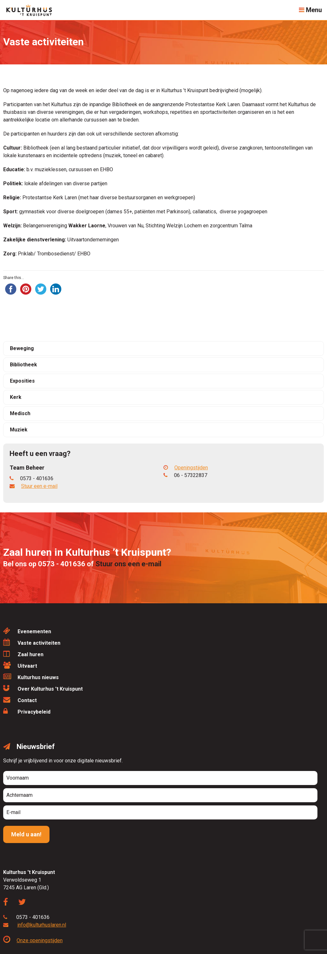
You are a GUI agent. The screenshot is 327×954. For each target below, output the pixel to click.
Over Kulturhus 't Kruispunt (43, 688)
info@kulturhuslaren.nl (41, 925)
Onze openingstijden (33, 940)
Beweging (22, 348)
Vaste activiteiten (31, 642)
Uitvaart (20, 665)
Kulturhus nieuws (31, 676)
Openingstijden (186, 468)
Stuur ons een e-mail (128, 564)
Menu (310, 10)
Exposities (22, 381)
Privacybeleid (26, 711)
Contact (20, 699)
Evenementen (27, 631)
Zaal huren (23, 653)
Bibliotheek (23, 365)
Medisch (20, 413)
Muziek (18, 430)
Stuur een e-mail (39, 486)
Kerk (15, 397)
